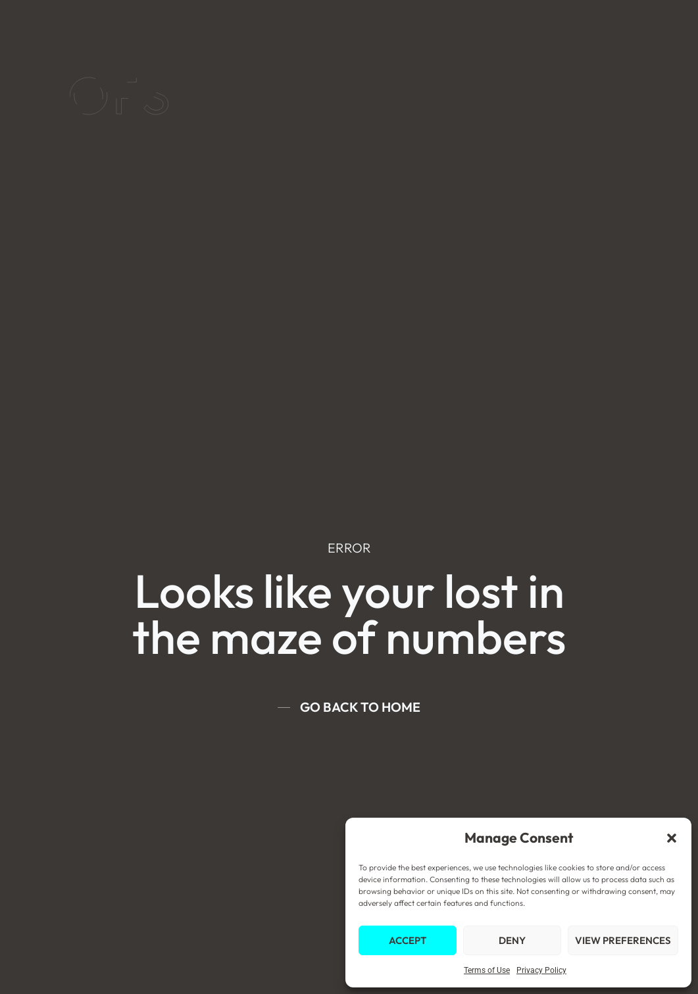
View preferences (623, 940)
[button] (671, 838)
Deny (512, 940)
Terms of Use (487, 970)
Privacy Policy (541, 970)
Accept (407, 940)
